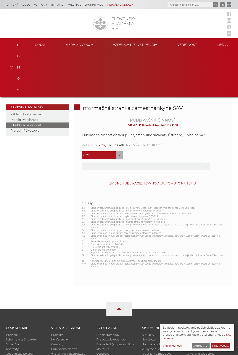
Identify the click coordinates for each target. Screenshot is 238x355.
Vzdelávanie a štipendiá (135, 44)
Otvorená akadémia (201, 308)
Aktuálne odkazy (120, 4)
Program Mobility (108, 313)
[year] (102, 109)
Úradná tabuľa (152, 298)
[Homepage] (100, 23)
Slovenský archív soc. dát (204, 293)
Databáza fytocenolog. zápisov (208, 298)
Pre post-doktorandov (111, 293)
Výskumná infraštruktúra (68, 308)
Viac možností (172, 345)
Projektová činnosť (24, 73)
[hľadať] (190, 4)
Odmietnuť (200, 345)
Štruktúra (12, 298)
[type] (146, 120)
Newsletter (149, 293)
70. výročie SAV (152, 303)
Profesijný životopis (25, 84)
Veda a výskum (80, 44)
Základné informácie (26, 68)
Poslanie (12, 289)
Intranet (58, 4)
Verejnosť (187, 44)
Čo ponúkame (151, 313)
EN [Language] (229, 4)
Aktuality (148, 289)
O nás (40, 44)
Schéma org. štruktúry (21, 293)
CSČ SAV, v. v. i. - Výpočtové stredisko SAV (61, 350)
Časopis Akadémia (200, 303)
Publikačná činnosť (27, 79)
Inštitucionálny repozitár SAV (207, 289)
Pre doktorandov (107, 289)
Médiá (222, 44)
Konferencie (59, 293)
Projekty (57, 289)
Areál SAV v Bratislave (156, 308)
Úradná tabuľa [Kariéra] (18, 4)
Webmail (74, 4)
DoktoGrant (104, 308)
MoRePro (102, 303)
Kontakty (40, 4)
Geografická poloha (19, 308)
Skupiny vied (94, 4)
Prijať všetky (220, 345)
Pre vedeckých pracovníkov (115, 298)
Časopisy (57, 298)
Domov (17, 44)
